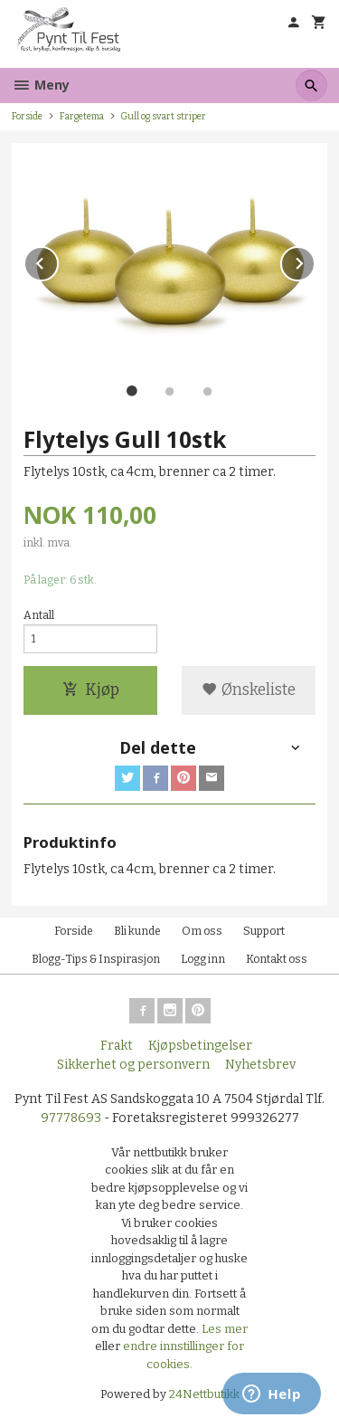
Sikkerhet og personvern (133, 1064)
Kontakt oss (276, 959)
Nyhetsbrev (260, 1064)
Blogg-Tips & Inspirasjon (96, 959)
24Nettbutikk (204, 1394)
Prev (58, 260)
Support (264, 931)
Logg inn (203, 959)
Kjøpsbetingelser (200, 1045)
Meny (41, 84)
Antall (39, 615)
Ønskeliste (249, 689)
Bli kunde (137, 931)
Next (314, 260)
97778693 (71, 1118)
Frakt (116, 1045)
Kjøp (90, 689)
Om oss (202, 931)
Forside (27, 116)
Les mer (225, 1329)
